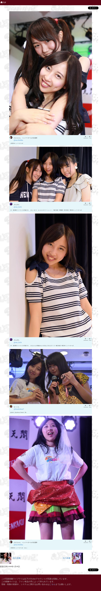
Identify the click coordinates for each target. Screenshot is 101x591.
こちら (52, 584)
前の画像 (10, 558)
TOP (3, 2)
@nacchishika (18, 140)
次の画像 (73, 558)
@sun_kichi (18, 206)
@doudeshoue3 (19, 409)
